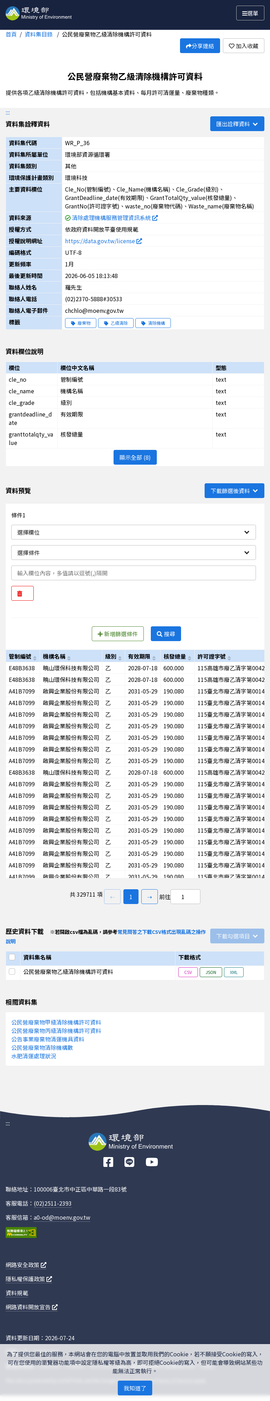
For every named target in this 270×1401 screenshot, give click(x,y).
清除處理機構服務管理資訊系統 (115, 217)
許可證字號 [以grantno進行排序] (212, 656)
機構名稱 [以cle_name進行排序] (54, 656)
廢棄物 (80, 323)
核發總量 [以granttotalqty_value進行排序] (174, 656)
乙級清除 (116, 323)
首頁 (11, 34)
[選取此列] (13, 971)
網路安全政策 (26, 1264)
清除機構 (153, 323)
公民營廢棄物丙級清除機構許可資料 (56, 1030)
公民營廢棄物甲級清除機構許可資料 (56, 1022)
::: (8, 112)
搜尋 (166, 634)
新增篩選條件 (118, 634)
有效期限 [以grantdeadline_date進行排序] (139, 656)
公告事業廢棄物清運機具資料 (47, 1039)
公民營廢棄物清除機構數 (42, 1047)
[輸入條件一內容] (133, 573)
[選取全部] (13, 957)
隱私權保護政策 (29, 1278)
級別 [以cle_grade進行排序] (110, 656)
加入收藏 (243, 45)
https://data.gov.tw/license (103, 241)
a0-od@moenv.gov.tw (62, 1217)
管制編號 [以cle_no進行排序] (20, 656)
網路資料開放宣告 (32, 1307)
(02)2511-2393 (53, 1203)
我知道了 (135, 1388)
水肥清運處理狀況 (33, 1056)
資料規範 (17, 1293)
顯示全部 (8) (135, 457)
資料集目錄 (39, 34)
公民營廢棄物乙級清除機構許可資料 (107, 34)
